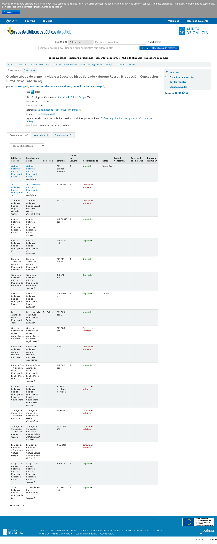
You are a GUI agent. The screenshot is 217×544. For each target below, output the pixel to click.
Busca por (61, 41)
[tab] (18, 135)
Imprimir (174, 72)
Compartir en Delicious (183, 92)
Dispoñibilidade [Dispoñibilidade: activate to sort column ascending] (90, 160)
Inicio (10, 64)
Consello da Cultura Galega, (72, 97)
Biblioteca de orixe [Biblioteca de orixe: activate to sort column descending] (16, 159)
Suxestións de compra (156, 57)
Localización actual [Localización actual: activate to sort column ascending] (32, 159)
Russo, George (18, 86)
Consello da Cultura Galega (87, 86)
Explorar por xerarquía (80, 57)
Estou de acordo (11, 12)
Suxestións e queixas (86, 533)
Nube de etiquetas (132, 57)
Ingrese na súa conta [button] (197, 20)
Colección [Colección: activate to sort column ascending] (48, 160)
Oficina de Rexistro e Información (56, 533)
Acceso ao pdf (48, 113)
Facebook (176, 92)
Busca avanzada (57, 57)
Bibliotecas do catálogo (164, 47)
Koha (214, 539)
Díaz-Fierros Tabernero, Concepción (49, 86)
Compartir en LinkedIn (179, 92)
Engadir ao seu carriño (182, 77)
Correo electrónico (186, 92)
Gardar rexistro (179, 81)
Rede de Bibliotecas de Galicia (14, 21)
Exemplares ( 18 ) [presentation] (19, 135)
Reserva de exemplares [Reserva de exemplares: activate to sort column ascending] (137, 159)
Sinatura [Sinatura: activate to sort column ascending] (61, 160)
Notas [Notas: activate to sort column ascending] (105, 160)
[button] (29, 21)
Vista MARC (31, 70)
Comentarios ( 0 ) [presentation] (63, 135)
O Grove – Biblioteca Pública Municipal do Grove (17, 171)
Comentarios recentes (108, 57)
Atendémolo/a (107, 533)
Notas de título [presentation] (41, 135)
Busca (145, 47)
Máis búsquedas (179, 86)
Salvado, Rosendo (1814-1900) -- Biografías (56, 109)
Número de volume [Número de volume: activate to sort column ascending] (74, 158)
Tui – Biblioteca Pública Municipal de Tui (17, 190)
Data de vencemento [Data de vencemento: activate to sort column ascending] (120, 159)
